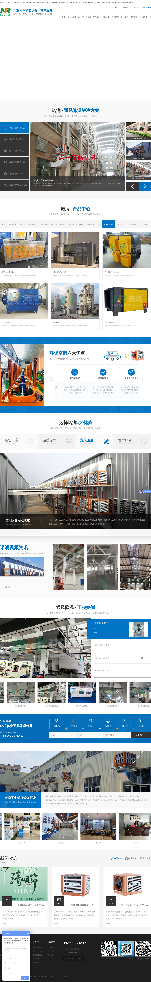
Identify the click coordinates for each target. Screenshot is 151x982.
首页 (63, 17)
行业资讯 (132, 858)
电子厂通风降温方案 (138, 128)
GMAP (59, 976)
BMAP (52, 976)
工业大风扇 (86, 17)
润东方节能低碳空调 (27, 224)
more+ (100, 633)
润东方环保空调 (74, 17)
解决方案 (106, 17)
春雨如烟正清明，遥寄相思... (31, 905)
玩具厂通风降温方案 (43, 180)
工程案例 (115, 17)
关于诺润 (133, 17)
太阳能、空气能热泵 (76, 224)
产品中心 (96, 17)
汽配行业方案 (37, 947)
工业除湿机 (145, 224)
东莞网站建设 (43, 976)
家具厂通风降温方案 (138, 148)
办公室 (18, 843)
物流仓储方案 (37, 955)
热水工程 (110, 2)
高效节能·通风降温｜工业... (84, 905)
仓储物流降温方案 (138, 168)
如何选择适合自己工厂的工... (135, 905)
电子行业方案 (37, 951)
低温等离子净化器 (112, 272)
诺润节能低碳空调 (14, 706)
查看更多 (83, 804)
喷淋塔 (56, 323)
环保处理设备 (109, 224)
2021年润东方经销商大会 (56, 843)
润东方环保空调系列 (9, 224)
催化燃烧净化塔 (59, 272)
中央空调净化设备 (93, 224)
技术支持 (124, 17)
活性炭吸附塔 (7, 323)
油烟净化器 (109, 323)
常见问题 (147, 858)
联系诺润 (143, 17)
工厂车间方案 (37, 959)
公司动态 (118, 858)
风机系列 (120, 224)
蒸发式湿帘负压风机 (57, 224)
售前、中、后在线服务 (75, 959)
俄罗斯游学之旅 (94, 843)
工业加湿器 (132, 224)
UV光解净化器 (8, 272)
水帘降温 (94, 2)
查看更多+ (8, 587)
